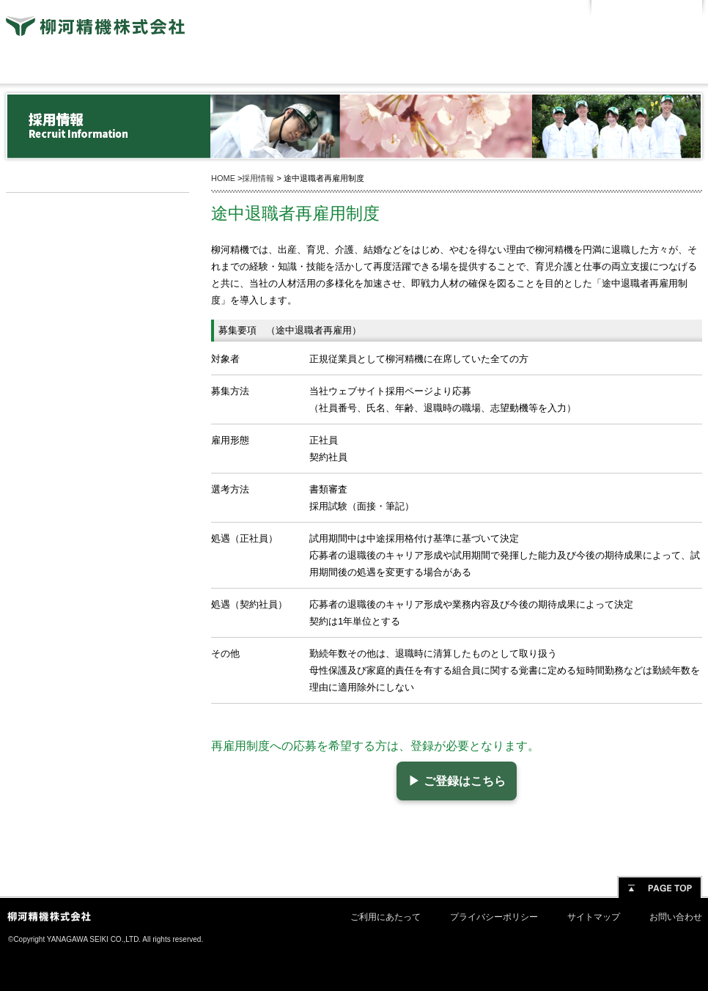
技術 (214, 67)
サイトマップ (593, 917)
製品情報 (354, 67)
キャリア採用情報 (97, 269)
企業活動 (493, 67)
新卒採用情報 (97, 239)
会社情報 (75, 67)
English (674, 10)
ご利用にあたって (385, 917)
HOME (223, 178)
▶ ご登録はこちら (451, 781)
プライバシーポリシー (494, 917)
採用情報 (97, 208)
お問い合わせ (675, 917)
